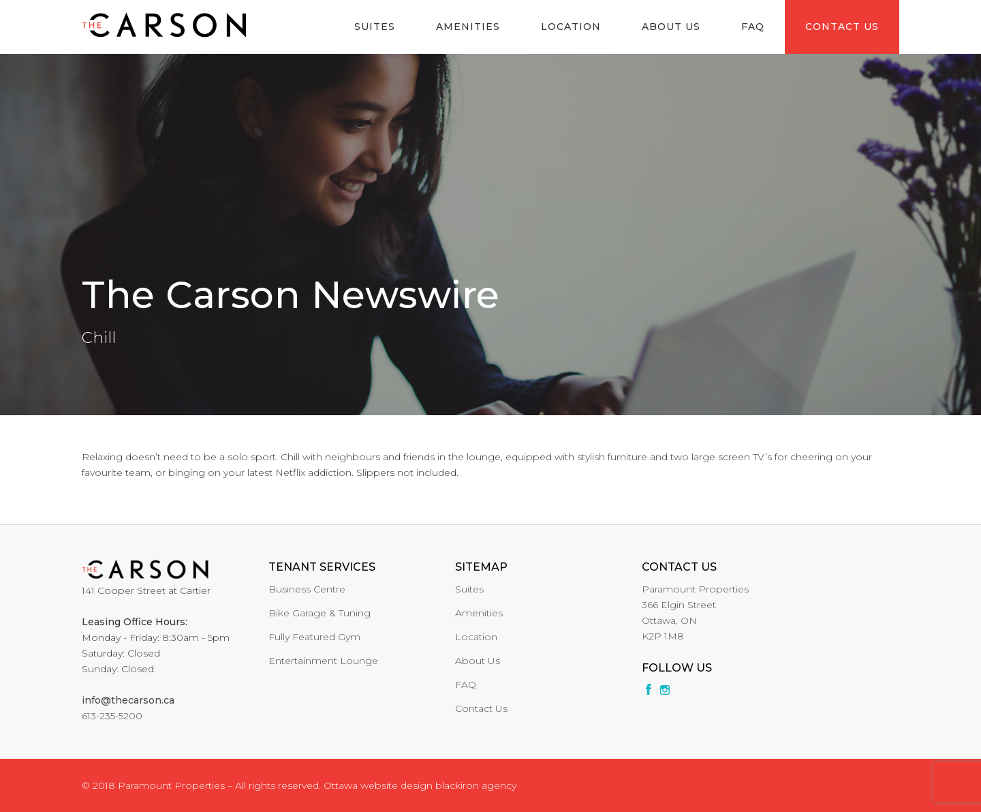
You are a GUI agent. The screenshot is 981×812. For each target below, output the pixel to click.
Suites (374, 26)
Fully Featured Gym (314, 637)
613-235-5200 (112, 716)
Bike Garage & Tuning (319, 613)
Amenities (468, 26)
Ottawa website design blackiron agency (420, 785)
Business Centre (306, 589)
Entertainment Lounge (323, 661)
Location (571, 26)
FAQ (752, 26)
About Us (671, 26)
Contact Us (842, 26)
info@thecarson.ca (128, 700)
